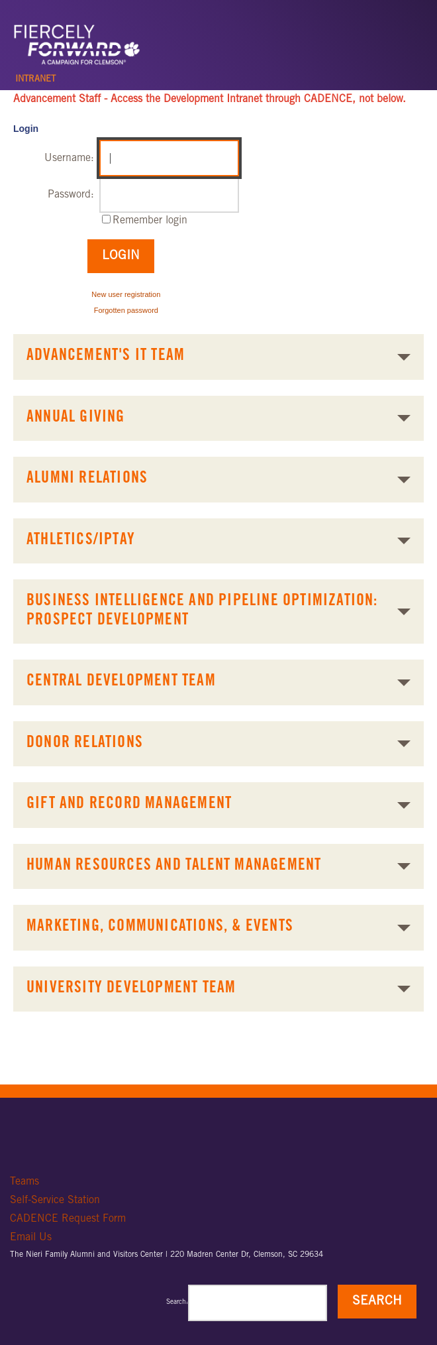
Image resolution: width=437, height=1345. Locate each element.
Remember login (150, 220)
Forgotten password (126, 310)
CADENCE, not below (353, 99)
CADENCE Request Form (68, 1219)
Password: (71, 195)
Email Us (31, 1237)
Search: (177, 1302)
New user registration (125, 294)
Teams (24, 1182)
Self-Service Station (55, 1200)
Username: (69, 158)
